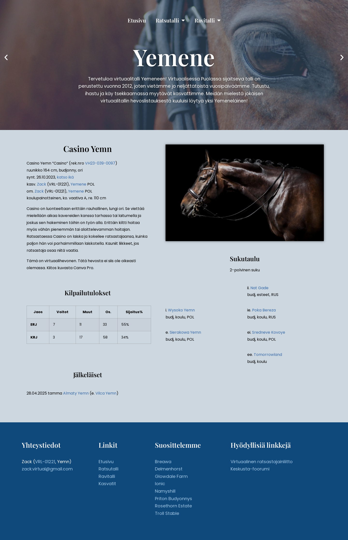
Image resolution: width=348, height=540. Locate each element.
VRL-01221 (45, 462)
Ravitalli (208, 20)
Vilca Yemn (105, 393)
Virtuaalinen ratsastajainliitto (262, 462)
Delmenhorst (168, 469)
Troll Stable (167, 513)
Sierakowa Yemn (185, 332)
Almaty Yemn (76, 393)
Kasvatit (107, 484)
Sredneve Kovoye (268, 332)
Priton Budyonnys (173, 499)
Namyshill (165, 491)
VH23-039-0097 (100, 163)
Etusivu (137, 20)
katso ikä (65, 177)
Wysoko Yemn (181, 310)
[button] (6, 57)
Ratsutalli (170, 20)
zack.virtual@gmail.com (47, 469)
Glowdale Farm (171, 476)
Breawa (163, 462)
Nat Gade (259, 288)
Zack (41, 184)
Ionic (160, 484)
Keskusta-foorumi (250, 469)
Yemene (78, 184)
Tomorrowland (268, 354)
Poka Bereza (264, 310)
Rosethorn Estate (173, 506)
